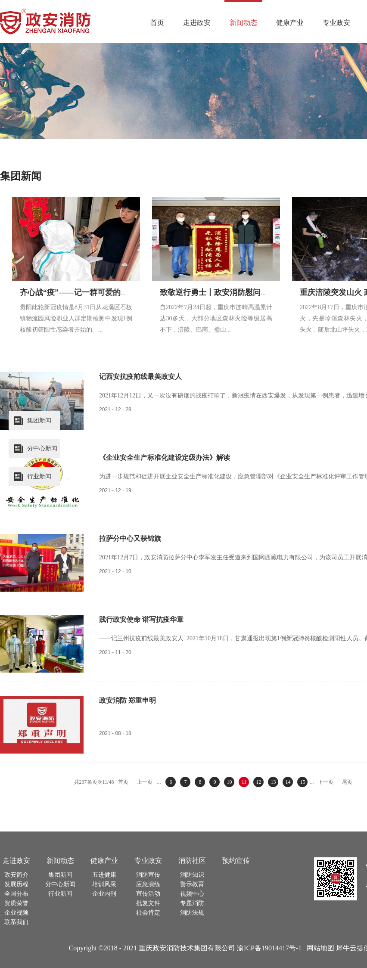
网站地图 (318, 948)
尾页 (347, 782)
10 (229, 782)
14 (287, 782)
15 (302, 782)
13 (273, 782)
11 (244, 782)
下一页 (325, 782)
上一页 (144, 782)
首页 (157, 22)
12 (258, 782)
